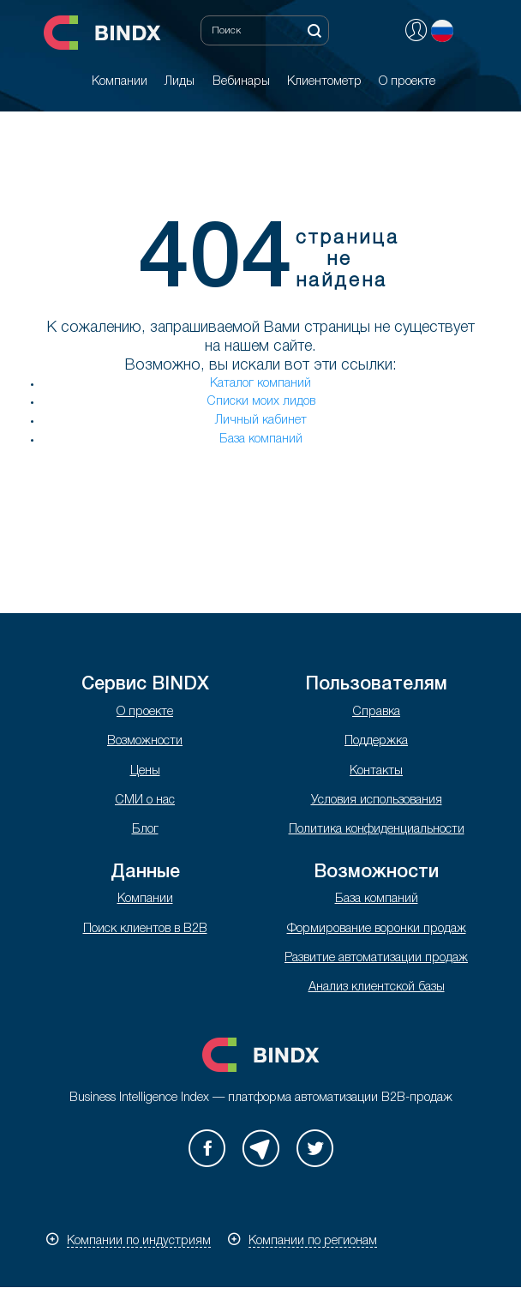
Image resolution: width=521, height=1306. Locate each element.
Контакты (376, 771)
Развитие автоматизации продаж (376, 958)
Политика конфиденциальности (376, 829)
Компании (145, 899)
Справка (376, 712)
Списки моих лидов (261, 401)
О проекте (145, 712)
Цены (145, 771)
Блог (145, 829)
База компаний (260, 439)
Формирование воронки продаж (376, 929)
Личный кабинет (261, 420)
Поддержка (376, 741)
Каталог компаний (260, 383)
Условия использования (376, 800)
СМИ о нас (145, 800)
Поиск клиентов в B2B (145, 929)
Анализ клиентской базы (376, 987)
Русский (442, 31)
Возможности (145, 741)
